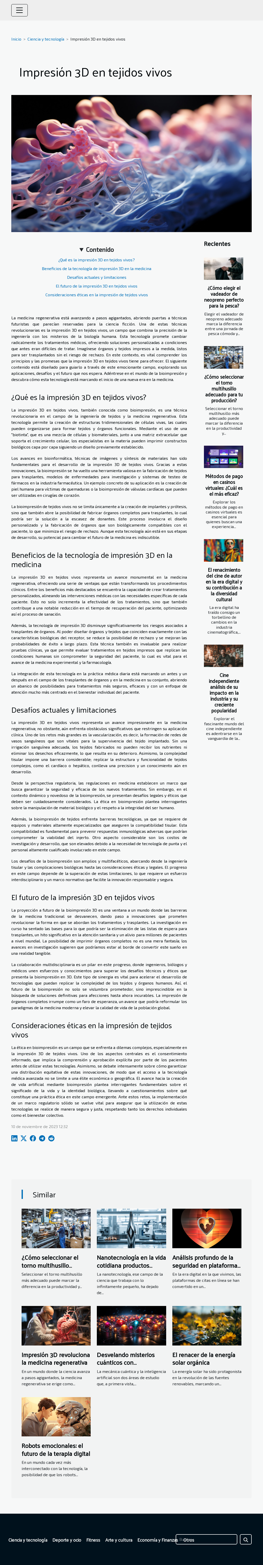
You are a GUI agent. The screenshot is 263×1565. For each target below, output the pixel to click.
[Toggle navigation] (19, 10)
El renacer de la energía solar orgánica (203, 1358)
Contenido (100, 249)
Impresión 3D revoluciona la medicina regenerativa (56, 1358)
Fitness (93, 1539)
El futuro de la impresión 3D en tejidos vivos (96, 285)
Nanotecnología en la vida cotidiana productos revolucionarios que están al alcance (131, 1269)
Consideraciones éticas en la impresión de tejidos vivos (96, 294)
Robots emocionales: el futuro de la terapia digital (56, 1449)
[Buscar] (206, 1539)
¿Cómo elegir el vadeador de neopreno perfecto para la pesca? (224, 296)
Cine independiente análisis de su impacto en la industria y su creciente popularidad (224, 693)
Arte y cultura (118, 1539)
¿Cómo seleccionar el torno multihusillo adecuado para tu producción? (224, 388)
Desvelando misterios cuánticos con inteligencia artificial (126, 1362)
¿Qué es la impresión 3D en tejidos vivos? (96, 259)
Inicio (16, 38)
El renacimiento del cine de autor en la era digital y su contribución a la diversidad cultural (224, 584)
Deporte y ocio (66, 1539)
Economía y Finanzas (157, 1539)
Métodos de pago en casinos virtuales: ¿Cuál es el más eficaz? (224, 485)
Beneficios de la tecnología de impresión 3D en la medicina (96, 268)
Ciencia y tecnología (45, 38)
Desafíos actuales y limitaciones (96, 277)
